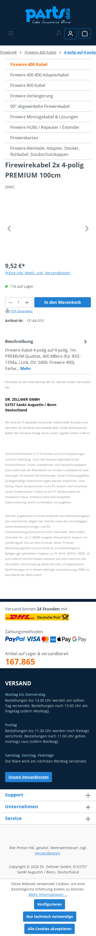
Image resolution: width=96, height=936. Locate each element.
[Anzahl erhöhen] (27, 302)
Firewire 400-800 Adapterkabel (39, 75)
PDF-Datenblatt (19, 311)
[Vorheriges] (9, 228)
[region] (48, 228)
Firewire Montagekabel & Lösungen (44, 117)
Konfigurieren (49, 904)
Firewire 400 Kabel (28, 64)
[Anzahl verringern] (10, 302)
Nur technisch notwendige (49, 916)
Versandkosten (47, 853)
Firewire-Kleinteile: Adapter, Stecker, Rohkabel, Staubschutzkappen (45, 151)
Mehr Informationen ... (48, 894)
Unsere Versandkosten (28, 777)
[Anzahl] (19, 302)
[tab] (46, 355)
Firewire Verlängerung (31, 96)
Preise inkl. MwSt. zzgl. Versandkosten (37, 272)
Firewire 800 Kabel (27, 85)
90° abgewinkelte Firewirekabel (40, 106)
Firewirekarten (24, 138)
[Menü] (11, 33)
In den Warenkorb (62, 302)
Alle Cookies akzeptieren (49, 928)
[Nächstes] (87, 228)
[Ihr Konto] (70, 33)
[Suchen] (58, 33)
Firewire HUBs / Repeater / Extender (45, 127)
